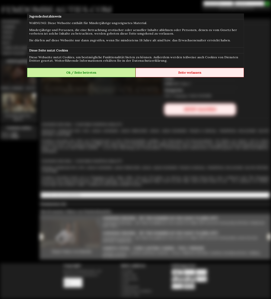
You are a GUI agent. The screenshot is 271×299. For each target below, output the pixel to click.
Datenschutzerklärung (149, 60)
